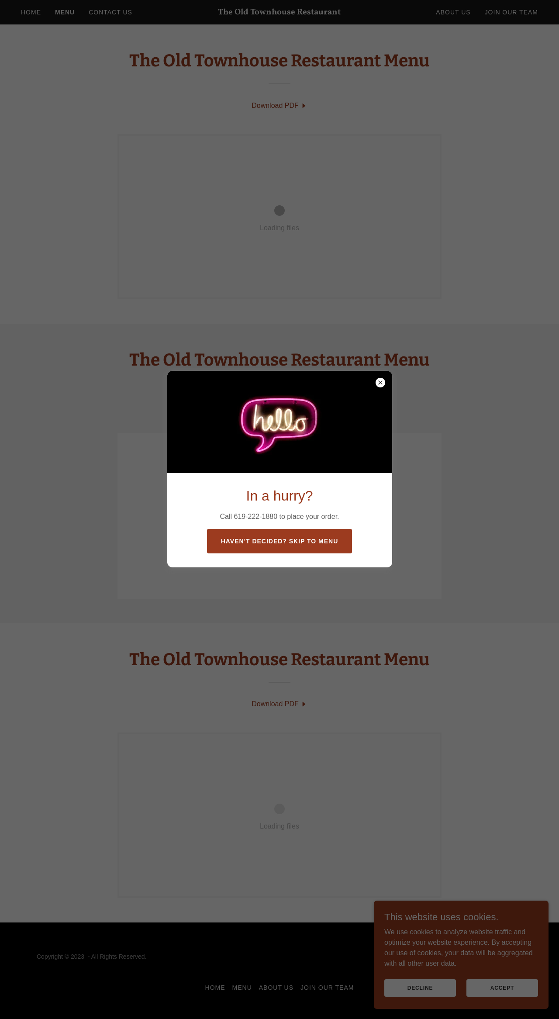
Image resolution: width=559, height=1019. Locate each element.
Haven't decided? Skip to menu (279, 541)
